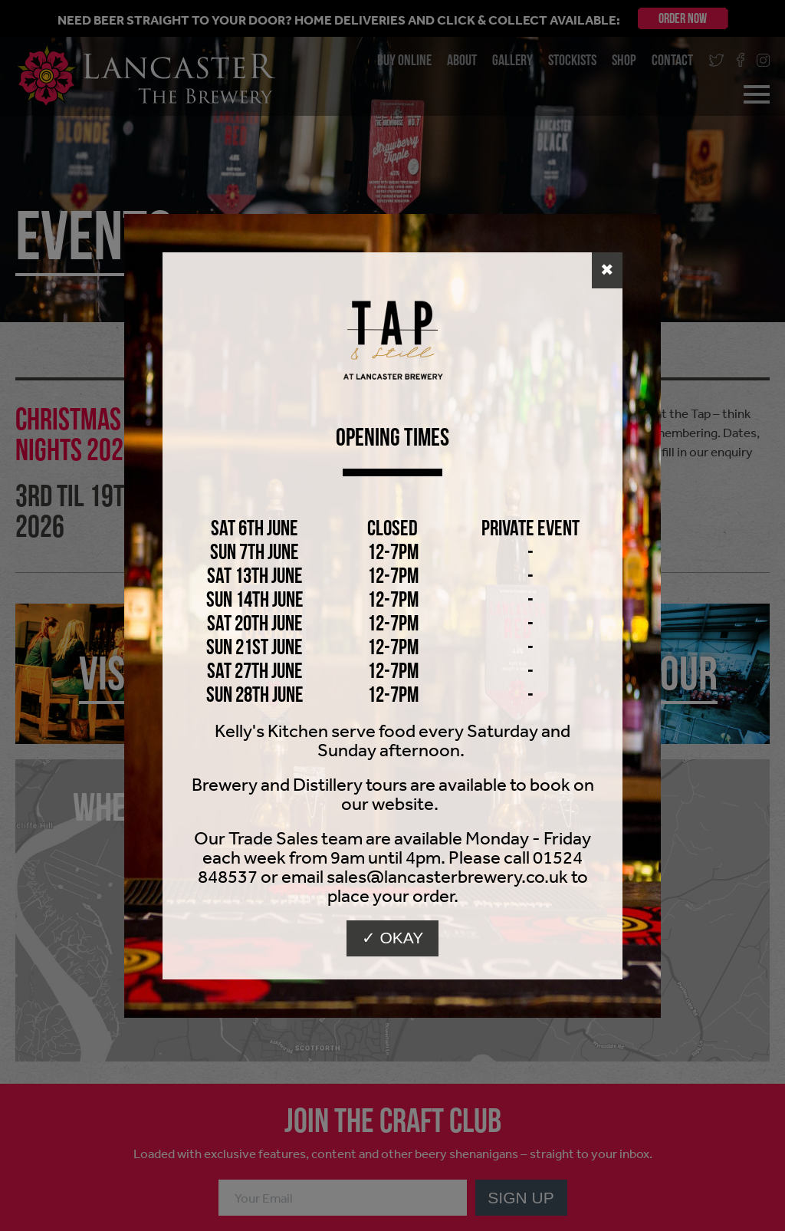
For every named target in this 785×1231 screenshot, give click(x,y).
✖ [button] (607, 269)
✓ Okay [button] (393, 937)
